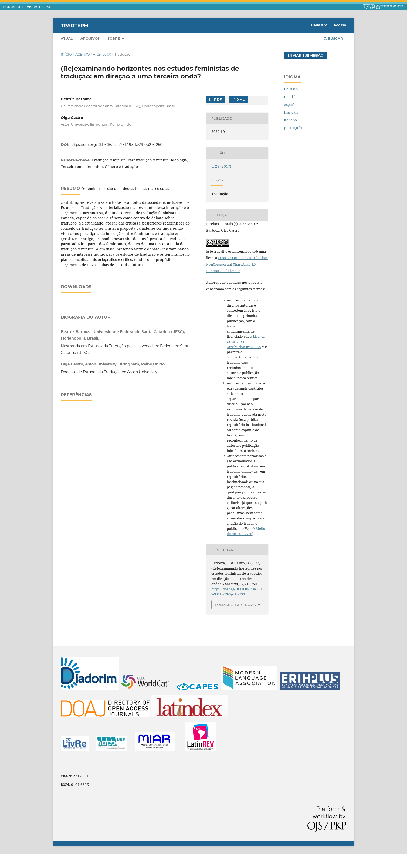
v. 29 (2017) (102, 54)
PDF (217, 99)
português (293, 127)
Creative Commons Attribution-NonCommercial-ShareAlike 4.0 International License (237, 264)
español (290, 104)
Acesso (340, 25)
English (290, 96)
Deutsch (291, 88)
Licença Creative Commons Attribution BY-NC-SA (246, 341)
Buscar (333, 38)
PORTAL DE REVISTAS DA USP (27, 7)
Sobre (114, 38)
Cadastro (319, 25)
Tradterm (74, 25)
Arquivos (90, 38)
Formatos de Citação (235, 604)
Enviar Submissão (305, 55)
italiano (290, 120)
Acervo (82, 54)
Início (66, 54)
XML (240, 99)
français (291, 112)
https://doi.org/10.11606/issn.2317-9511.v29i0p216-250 (116, 144)
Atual (67, 38)
